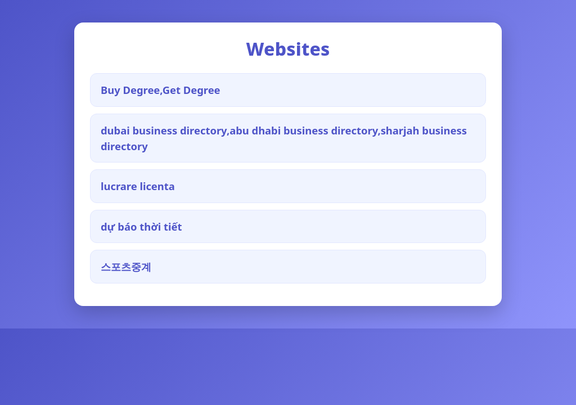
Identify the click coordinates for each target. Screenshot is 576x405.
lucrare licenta (138, 186)
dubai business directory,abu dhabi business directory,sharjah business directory (284, 138)
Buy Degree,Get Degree (160, 90)
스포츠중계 (126, 266)
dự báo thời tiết (141, 226)
